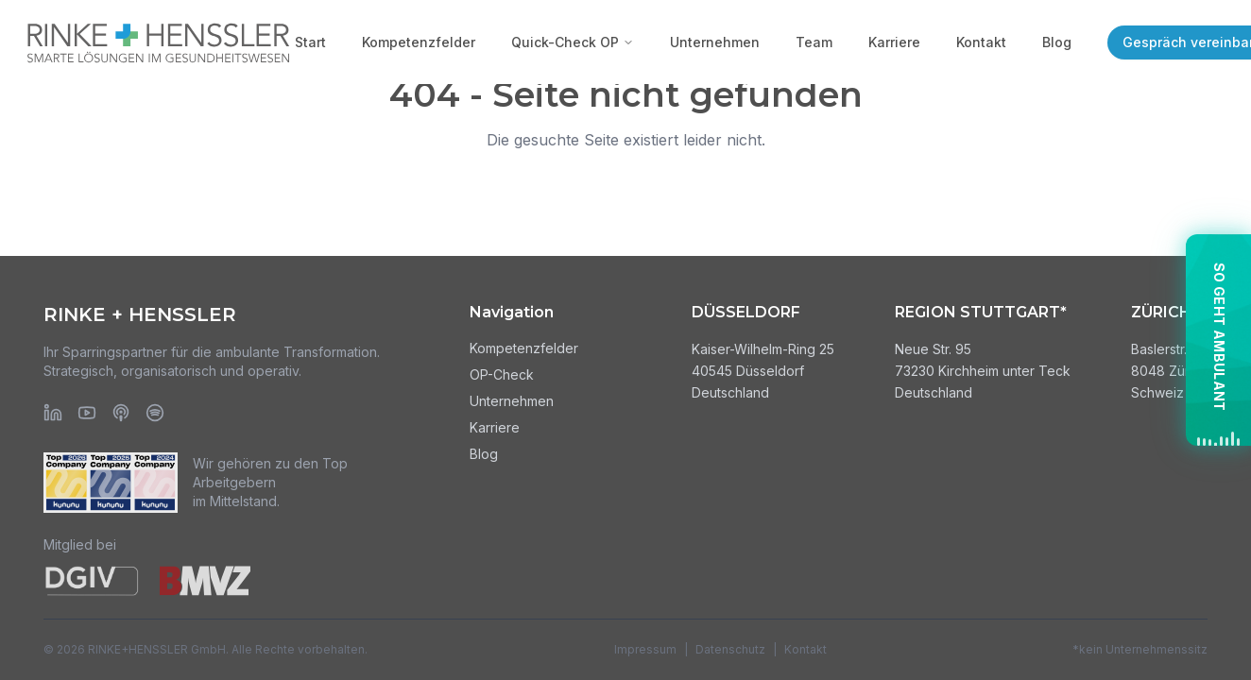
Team (814, 42)
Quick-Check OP (572, 42)
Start (310, 42)
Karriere (894, 42)
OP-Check (502, 374)
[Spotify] (155, 412)
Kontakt (981, 42)
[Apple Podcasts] (120, 412)
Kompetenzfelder (418, 42)
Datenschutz (730, 649)
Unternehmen (715, 42)
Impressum (645, 649)
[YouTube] (86, 412)
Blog (1056, 42)
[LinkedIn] (52, 412)
